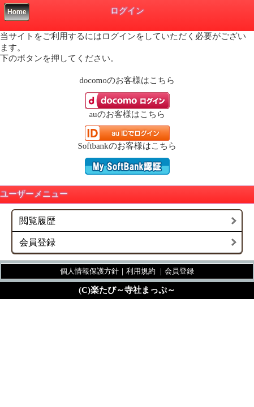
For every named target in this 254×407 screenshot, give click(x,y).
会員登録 (37, 242)
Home (16, 12)
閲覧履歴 (37, 221)
